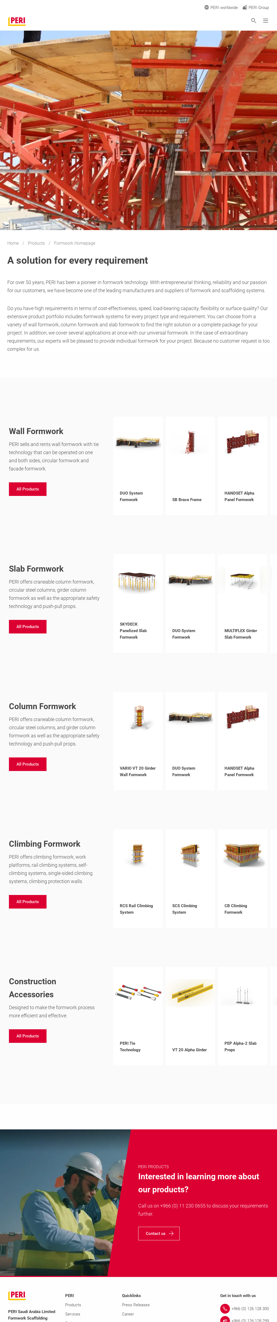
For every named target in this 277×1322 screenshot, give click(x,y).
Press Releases (136, 1304)
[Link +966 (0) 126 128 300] (244, 1309)
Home (13, 243)
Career (128, 1314)
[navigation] (28, 489)
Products (37, 243)
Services (72, 1314)
